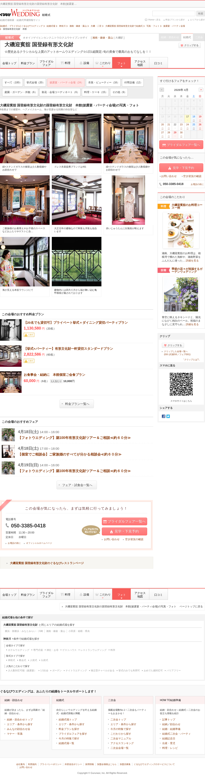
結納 (164, 724)
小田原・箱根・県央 (79, 631)
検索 (200, 13)
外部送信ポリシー (73, 764)
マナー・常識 (14, 733)
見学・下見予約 (124, 531)
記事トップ (168, 719)
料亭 (112, 650)
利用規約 (32, 764)
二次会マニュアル (120, 738)
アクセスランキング (122, 743)
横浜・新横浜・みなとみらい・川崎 (24, 631)
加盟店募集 (125, 764)
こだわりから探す (120, 733)
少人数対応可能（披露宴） (22, 670)
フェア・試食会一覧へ (75, 485)
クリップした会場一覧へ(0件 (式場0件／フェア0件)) (177, 353)
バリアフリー (174, 670)
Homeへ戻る (154, 20)
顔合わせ (175, 724)
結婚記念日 (168, 738)
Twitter (168, 416)
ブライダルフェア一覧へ (124, 521)
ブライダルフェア (46, 63)
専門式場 (38, 650)
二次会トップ (118, 719)
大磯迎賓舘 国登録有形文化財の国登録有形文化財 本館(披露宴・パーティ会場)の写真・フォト (134, 606)
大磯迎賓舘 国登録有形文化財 (39, 44)
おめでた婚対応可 (153, 670)
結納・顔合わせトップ (20, 719)
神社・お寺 (52, 650)
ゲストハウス (69, 650)
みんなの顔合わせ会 (18, 729)
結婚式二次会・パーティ (176, 733)
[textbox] (173, 13)
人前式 (33, 660)
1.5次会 (44, 670)
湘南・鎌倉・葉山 (102, 37)
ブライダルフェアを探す (73, 733)
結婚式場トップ (68, 719)
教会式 (22, 660)
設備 (84, 63)
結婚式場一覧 (66, 743)
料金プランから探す (175, 20)
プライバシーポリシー (51, 764)
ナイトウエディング (76, 670)
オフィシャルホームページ (39, 543)
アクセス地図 (140, 63)
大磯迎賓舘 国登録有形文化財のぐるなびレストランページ (47, 563)
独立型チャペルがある (103, 670)
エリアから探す (197, 20)
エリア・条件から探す (20, 724)
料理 (65, 63)
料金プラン (28, 63)
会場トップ (9, 63)
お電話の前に (14, 543)
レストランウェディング (93, 650)
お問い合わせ (112, 539)
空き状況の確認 (134, 539)
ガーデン (57, 670)
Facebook (163, 416)
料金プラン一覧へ (75, 404)
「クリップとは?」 (191, 359)
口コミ (158, 63)
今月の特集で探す (69, 738)
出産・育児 (168, 743)
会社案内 (20, 764)
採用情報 (89, 764)
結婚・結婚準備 (171, 729)
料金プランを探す (69, 729)
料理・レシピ (170, 747)
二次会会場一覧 (119, 747)
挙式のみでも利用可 (129, 670)
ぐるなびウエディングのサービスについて (154, 764)
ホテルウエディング (18, 650)
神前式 (11, 660)
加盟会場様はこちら (107, 764)
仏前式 (44, 660)
